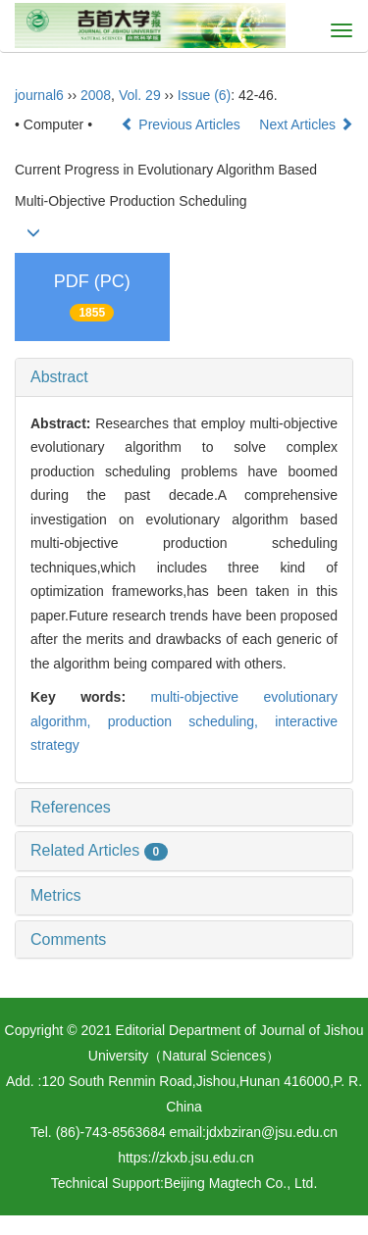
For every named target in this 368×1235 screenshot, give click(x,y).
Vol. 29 (140, 95)
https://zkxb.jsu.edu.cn (186, 1157)
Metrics (55, 895)
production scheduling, (192, 721)
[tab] (184, 377)
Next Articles (306, 124)
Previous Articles (182, 124)
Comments (68, 939)
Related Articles (99, 850)
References (70, 807)
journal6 (39, 95)
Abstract (59, 377)
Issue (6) (204, 95)
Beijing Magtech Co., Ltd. (240, 1183)
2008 (95, 95)
